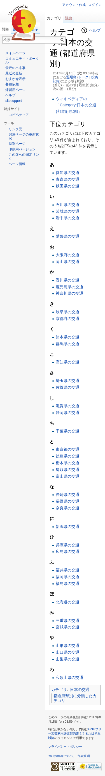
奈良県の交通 (67, 508)
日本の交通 (80, 689)
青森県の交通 (67, 179)
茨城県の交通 (67, 211)
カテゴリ (59, 689)
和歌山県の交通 (69, 677)
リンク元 (15, 129)
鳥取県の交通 (67, 469)
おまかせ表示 (15, 79)
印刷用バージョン (22, 149)
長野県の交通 (67, 501)
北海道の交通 (67, 602)
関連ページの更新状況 (24, 136)
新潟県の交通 (67, 526)
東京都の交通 (67, 449)
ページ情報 (17, 164)
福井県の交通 (67, 570)
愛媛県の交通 (67, 236)
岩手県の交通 (67, 218)
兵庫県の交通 (67, 545)
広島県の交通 (67, 551)
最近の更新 (13, 73)
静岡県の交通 (67, 412)
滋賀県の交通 (67, 406)
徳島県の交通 (67, 456)
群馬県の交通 (67, 344)
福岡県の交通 (67, 576)
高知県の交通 (67, 362)
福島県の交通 (67, 583)
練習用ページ (15, 90)
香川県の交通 (67, 280)
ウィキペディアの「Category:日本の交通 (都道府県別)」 (76, 105)
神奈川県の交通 (69, 293)
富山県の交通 (67, 476)
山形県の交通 (67, 645)
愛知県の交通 (67, 172)
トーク (83, 77)
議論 (68, 18)
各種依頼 (12, 84)
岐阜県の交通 (67, 312)
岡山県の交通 (67, 261)
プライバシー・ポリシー (65, 746)
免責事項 (84, 755)
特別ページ (17, 144)
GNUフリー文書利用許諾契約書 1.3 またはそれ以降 (74, 733)
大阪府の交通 (67, 255)
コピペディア (19, 115)
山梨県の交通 (67, 659)
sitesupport (13, 101)
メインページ (15, 53)
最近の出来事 (15, 68)
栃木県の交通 (67, 463)
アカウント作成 (74, 5)
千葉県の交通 (67, 431)
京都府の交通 (67, 318)
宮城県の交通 (67, 627)
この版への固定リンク (24, 157)
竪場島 (71, 77)
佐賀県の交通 (67, 387)
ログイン (95, 5)
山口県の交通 (67, 652)
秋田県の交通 (67, 186)
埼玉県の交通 (67, 380)
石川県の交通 (67, 204)
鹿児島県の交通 (69, 287)
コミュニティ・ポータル (22, 61)
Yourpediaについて (61, 755)
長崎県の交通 (67, 494)
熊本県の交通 (67, 337)
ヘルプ (95, 30)
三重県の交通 (67, 620)
